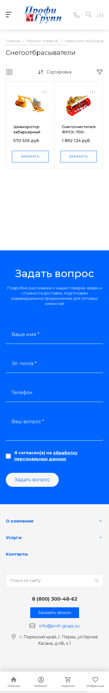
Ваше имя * (26, 334)
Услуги (14, 537)
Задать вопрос (32, 479)
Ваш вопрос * (28, 421)
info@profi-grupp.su (59, 626)
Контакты (17, 554)
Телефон (22, 392)
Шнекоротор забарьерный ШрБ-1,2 (26, 131)
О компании (19, 521)
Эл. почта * (24, 363)
